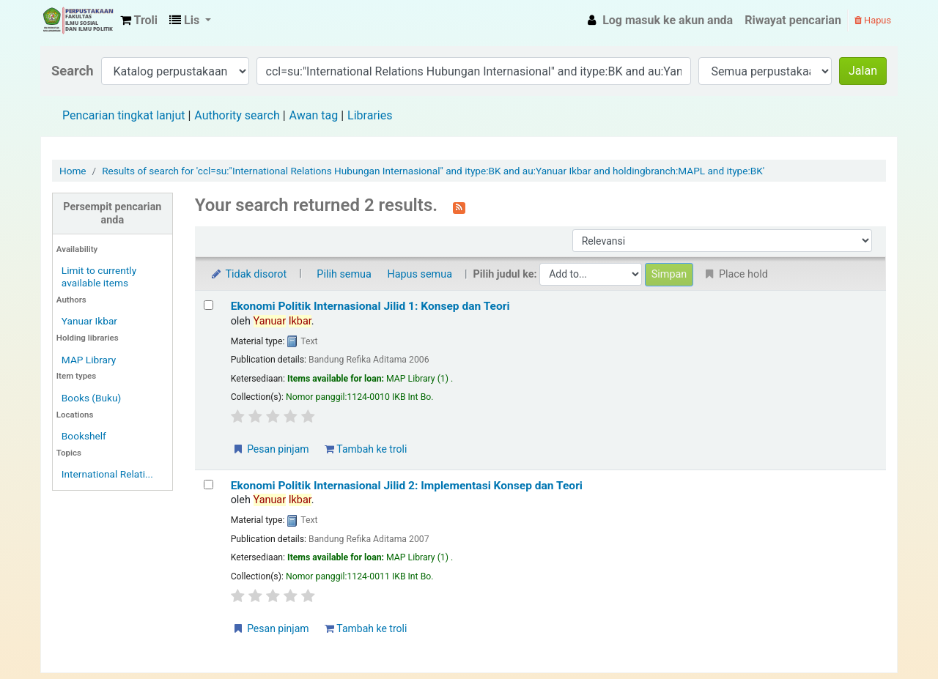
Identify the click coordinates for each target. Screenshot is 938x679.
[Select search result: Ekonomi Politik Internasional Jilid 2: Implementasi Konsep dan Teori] (208, 484)
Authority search (236, 115)
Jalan (863, 71)
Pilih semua (344, 274)
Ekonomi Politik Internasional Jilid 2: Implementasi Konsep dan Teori (407, 485)
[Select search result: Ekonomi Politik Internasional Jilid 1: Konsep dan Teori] (208, 305)
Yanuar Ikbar (89, 321)
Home (72, 171)
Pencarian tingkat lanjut (123, 115)
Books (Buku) (91, 398)
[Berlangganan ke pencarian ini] (459, 206)
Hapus (872, 20)
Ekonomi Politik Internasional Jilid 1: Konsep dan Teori (370, 306)
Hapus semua (419, 274)
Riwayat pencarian (793, 20)
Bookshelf (84, 436)
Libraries (369, 115)
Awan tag (314, 115)
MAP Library (89, 360)
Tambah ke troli (366, 449)
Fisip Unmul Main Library (77, 20)
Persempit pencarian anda (112, 213)
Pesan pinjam (270, 449)
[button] (138, 20)
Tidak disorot (248, 274)
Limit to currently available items (99, 276)
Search (72, 70)
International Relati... (107, 474)
